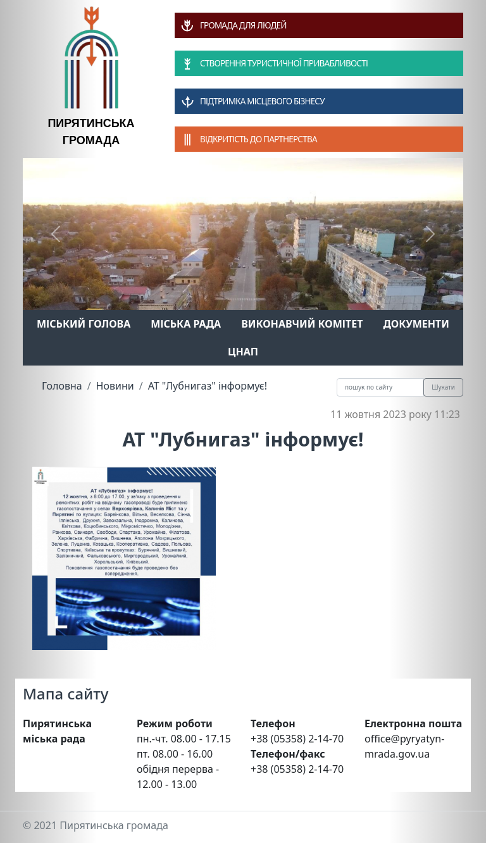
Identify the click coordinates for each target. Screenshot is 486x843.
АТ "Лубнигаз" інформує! (207, 386)
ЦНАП (243, 352)
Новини (115, 386)
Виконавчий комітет (302, 324)
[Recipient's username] (380, 387)
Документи (416, 324)
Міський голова (83, 324)
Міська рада (186, 324)
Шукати (443, 387)
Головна (62, 386)
